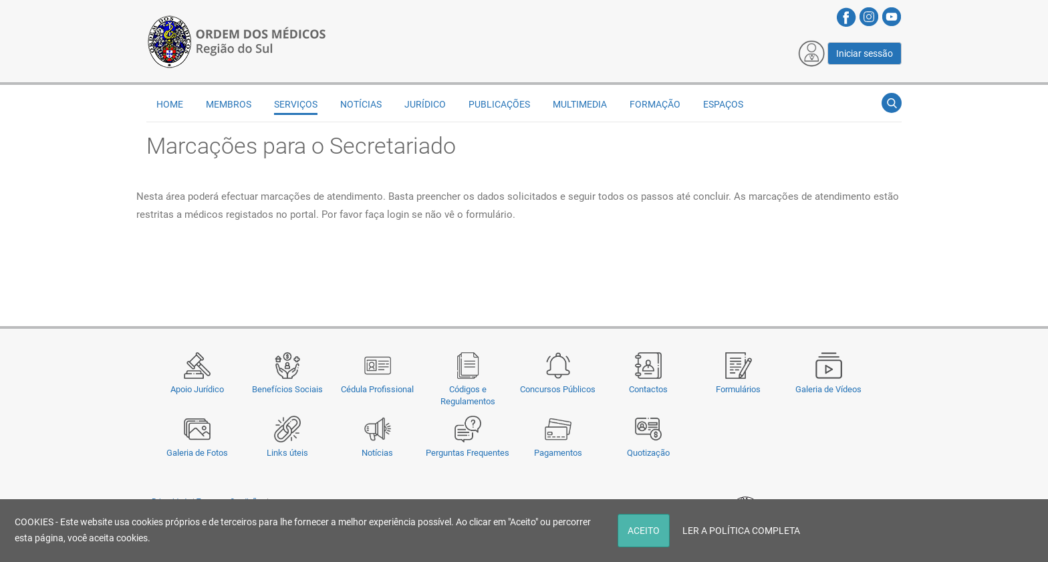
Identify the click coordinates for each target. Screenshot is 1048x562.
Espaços (723, 104)
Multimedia (580, 104)
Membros (228, 104)
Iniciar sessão (864, 53)
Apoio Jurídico (197, 389)
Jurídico (425, 104)
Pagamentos (558, 453)
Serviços (295, 104)
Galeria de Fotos (197, 453)
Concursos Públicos (558, 389)
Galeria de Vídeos (828, 389)
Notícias (377, 453)
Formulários (738, 389)
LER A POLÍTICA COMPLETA (741, 530)
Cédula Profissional (377, 389)
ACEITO (644, 530)
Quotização (648, 453)
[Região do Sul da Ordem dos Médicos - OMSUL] (236, 41)
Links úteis (287, 453)
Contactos (648, 389)
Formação (655, 104)
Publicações (499, 104)
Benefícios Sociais (287, 389)
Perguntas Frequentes (467, 453)
